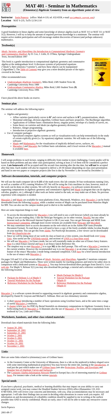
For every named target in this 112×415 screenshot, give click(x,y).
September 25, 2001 (16, 333)
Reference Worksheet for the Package (24, 283)
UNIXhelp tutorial (39, 238)
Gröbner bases (49, 367)
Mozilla (87, 217)
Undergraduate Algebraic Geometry (24, 82)
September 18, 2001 (16, 330)
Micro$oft (95, 223)
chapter (12, 306)
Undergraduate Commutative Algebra (25, 87)
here (26, 149)
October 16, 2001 (15, 343)
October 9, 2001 (14, 338)
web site (5, 267)
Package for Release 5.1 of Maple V (24, 278)
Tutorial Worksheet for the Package (23, 280)
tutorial (17, 301)
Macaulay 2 (18, 146)
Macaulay (32, 146)
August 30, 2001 (14, 327)
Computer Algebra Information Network (30, 372)
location (35, 202)
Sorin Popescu (21, 17)
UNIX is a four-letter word (76, 238)
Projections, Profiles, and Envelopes (82, 367)
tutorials (53, 375)
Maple (16, 143)
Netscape (81, 223)
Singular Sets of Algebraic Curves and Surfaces (29, 370)
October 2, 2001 (14, 335)
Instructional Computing (18, 223)
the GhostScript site (21, 233)
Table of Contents (28, 69)
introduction (100, 365)
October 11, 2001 (15, 340)
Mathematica (29, 143)
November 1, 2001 (15, 346)
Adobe (47, 230)
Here (9, 244)
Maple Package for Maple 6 (70, 275)
